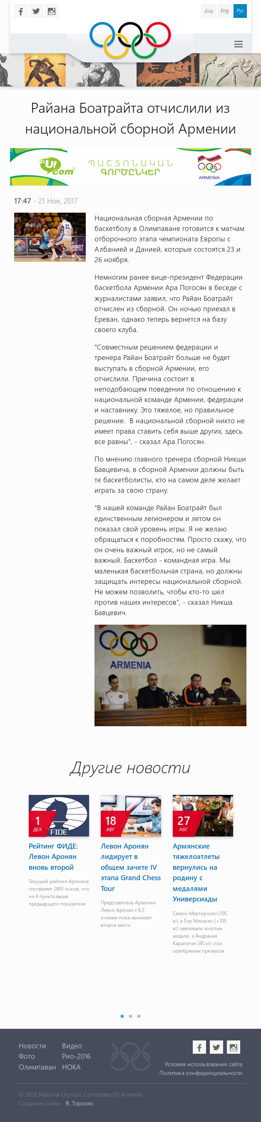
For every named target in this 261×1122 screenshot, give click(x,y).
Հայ (208, 10)
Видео (72, 1045)
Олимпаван (37, 1066)
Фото (27, 1055)
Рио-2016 (76, 1055)
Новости (32, 1045)
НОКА (71, 1066)
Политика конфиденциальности (200, 1073)
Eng (225, 10)
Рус (240, 10)
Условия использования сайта (203, 1064)
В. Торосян (79, 1103)
